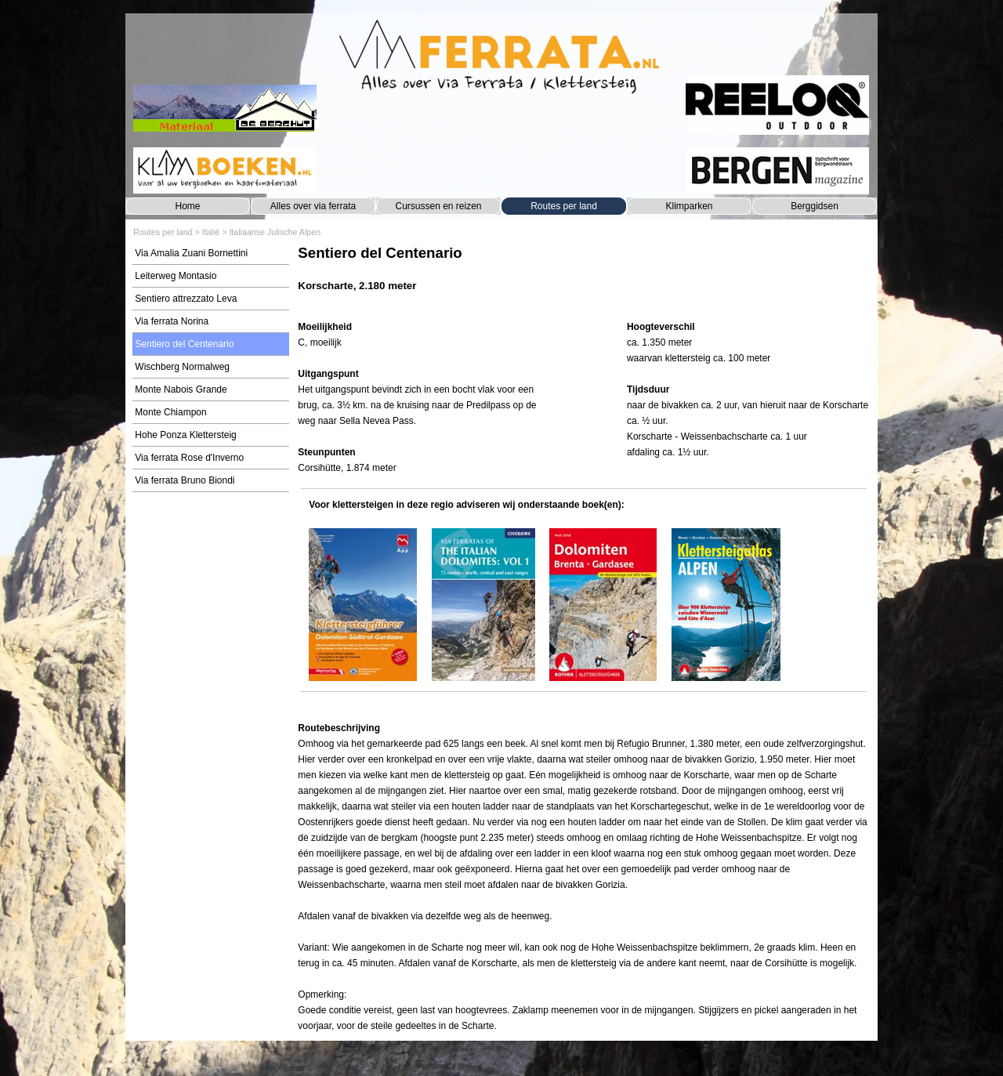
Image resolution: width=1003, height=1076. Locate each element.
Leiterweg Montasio (175, 275)
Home (187, 206)
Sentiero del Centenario (184, 344)
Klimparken (688, 206)
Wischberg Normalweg (182, 366)
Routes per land (563, 206)
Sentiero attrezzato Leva (186, 298)
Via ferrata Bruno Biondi (184, 480)
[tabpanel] (583, 276)
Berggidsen (814, 206)
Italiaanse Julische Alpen (274, 232)
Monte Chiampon (170, 412)
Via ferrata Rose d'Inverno (189, 457)
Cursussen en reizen (438, 206)
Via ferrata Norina (171, 321)
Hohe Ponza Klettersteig (185, 434)
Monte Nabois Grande (180, 389)
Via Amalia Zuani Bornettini (191, 253)
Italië (211, 232)
